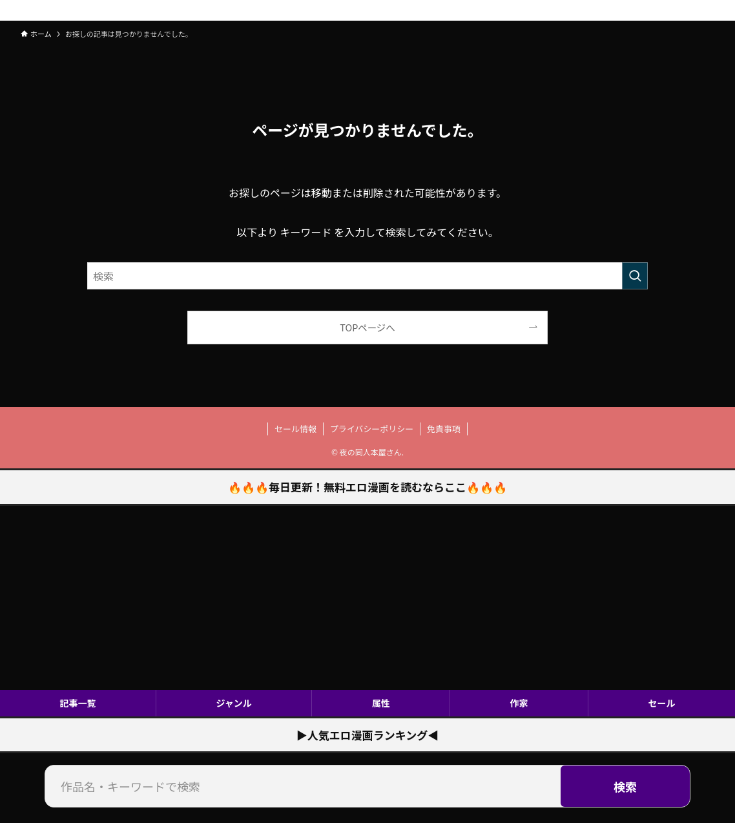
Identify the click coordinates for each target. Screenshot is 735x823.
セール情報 (295, 428)
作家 (519, 702)
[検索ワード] (367, 275)
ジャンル (233, 702)
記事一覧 (77, 702)
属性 (381, 702)
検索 (625, 786)
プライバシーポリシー (372, 428)
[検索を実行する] (635, 275)
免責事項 (444, 428)
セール (662, 702)
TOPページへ (367, 327)
